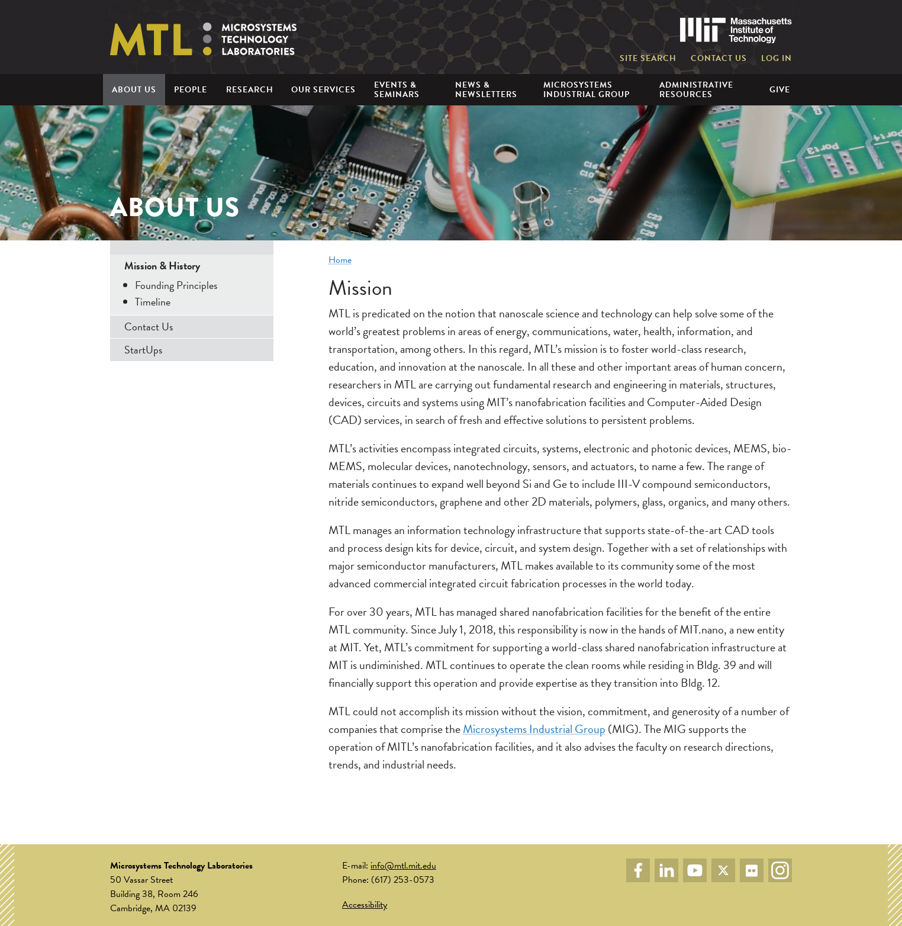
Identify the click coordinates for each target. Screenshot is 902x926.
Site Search (648, 58)
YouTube (695, 870)
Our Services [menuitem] (323, 89)
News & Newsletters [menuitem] (486, 89)
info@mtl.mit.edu (403, 866)
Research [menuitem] (249, 89)
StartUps (143, 350)
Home (340, 260)
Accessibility (364, 905)
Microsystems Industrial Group (534, 729)
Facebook (638, 870)
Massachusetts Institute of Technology (736, 30)
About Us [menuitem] (134, 89)
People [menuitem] (190, 89)
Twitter (723, 870)
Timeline (152, 302)
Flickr (752, 870)
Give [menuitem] (779, 89)
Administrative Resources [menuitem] (696, 89)
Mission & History (162, 266)
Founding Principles (176, 285)
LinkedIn (666, 870)
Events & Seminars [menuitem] (397, 89)
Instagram (780, 870)
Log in (776, 58)
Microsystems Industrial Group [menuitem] (586, 89)
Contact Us (719, 58)
